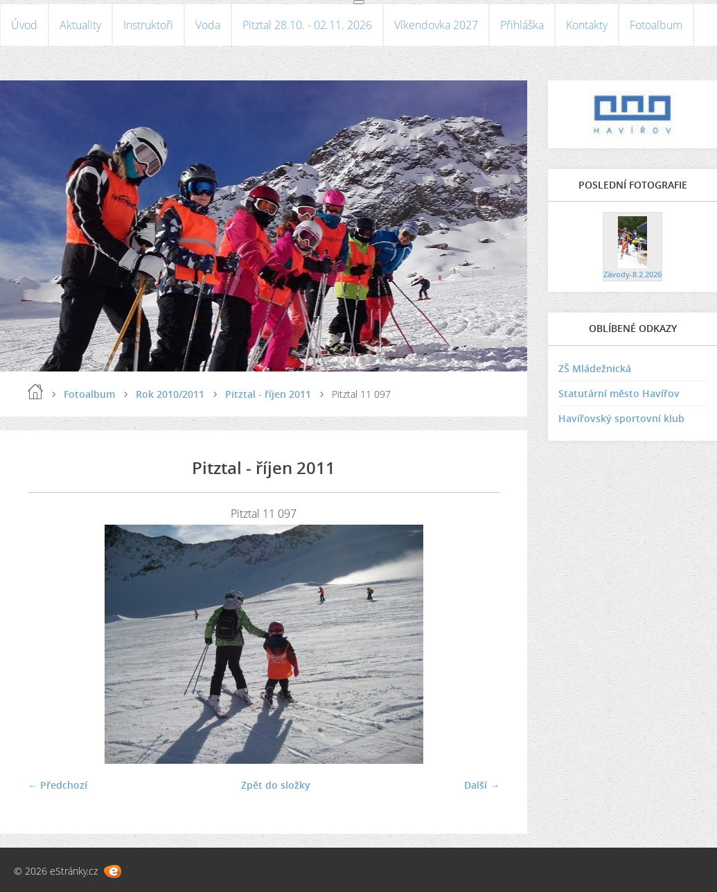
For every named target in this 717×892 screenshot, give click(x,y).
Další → (481, 785)
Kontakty (587, 25)
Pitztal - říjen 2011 (268, 394)
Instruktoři (148, 25)
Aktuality (80, 25)
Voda (207, 25)
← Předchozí (57, 785)
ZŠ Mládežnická (594, 368)
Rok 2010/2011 (170, 394)
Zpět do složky (275, 785)
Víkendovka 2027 (436, 25)
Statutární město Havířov (619, 393)
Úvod (24, 25)
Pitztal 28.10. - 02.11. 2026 (307, 25)
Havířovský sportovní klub (621, 418)
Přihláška (522, 25)
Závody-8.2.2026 (632, 274)
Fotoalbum (656, 25)
